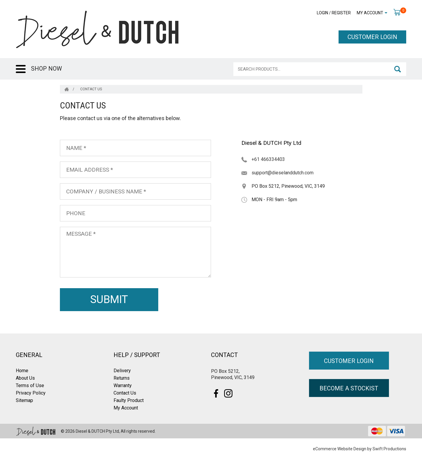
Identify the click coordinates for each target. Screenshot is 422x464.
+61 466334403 (268, 159)
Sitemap (24, 400)
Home (22, 370)
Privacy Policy (31, 393)
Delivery (122, 370)
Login (322, 12)
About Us (25, 378)
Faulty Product (129, 400)
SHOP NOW (46, 69)
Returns (122, 378)
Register (341, 12)
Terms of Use (30, 385)
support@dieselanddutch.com (283, 173)
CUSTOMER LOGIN (372, 37)
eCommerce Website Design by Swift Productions (359, 448)
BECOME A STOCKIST (348, 388)
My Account (370, 12)
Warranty (123, 385)
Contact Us (125, 393)
